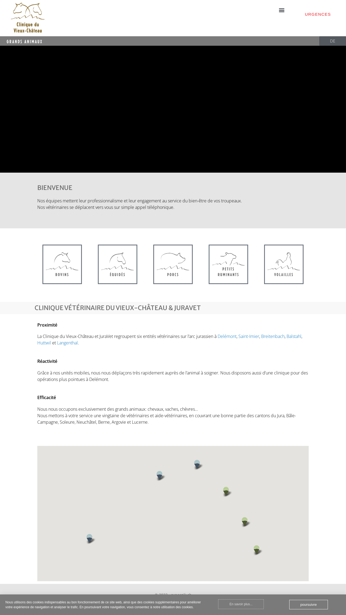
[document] (173, 307)
